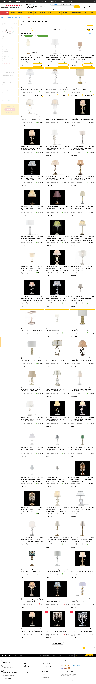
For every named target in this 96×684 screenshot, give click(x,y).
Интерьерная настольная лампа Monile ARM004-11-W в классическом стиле (57, 269)
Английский (7, 51)
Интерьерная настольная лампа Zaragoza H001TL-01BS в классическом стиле (30, 58)
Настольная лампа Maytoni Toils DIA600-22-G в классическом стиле (56, 630)
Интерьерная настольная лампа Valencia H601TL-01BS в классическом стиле (81, 600)
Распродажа (26, 668)
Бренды (62, 1)
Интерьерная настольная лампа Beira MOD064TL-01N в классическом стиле (32, 540)
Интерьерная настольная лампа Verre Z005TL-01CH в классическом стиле (56, 118)
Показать (10, 109)
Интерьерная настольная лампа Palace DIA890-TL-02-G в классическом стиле (81, 480)
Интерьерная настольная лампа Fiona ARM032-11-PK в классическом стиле (32, 420)
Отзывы (34, 1)
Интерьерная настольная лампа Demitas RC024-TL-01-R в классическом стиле (81, 179)
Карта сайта (26, 672)
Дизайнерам (53, 1)
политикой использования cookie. (69, 678)
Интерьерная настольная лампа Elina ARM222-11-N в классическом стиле (81, 420)
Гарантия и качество (46, 666)
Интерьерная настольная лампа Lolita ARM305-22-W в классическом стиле (56, 299)
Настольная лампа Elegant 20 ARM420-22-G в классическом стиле (82, 570)
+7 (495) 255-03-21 (36, 8)
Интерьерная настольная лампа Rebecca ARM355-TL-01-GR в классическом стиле (81, 209)
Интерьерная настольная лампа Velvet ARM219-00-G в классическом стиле (82, 118)
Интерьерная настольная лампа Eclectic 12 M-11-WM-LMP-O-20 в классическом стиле (30, 480)
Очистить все (89, 33)
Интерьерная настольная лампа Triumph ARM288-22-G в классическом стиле (56, 149)
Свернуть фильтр (27, 30)
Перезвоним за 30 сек (55, 4)
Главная (3, 17)
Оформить (89, 655)
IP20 (6, 85)
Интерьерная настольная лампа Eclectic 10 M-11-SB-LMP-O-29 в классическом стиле (81, 450)
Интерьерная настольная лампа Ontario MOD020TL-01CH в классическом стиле (30, 239)
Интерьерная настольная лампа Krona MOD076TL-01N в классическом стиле (81, 299)
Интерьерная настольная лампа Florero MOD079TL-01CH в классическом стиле (81, 390)
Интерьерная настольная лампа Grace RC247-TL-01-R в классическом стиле (57, 179)
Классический (28, 35)
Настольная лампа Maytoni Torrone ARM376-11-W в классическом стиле (31, 630)
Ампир (6, 49)
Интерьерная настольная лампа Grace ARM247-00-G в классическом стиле (31, 88)
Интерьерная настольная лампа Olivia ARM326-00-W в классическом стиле (82, 239)
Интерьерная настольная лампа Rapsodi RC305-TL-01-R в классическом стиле (30, 179)
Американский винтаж (9, 46)
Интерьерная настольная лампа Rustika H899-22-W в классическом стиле (31, 390)
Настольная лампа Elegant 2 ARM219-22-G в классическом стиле (32, 600)
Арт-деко (7, 53)
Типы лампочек (45, 677)
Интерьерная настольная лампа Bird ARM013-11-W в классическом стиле (57, 88)
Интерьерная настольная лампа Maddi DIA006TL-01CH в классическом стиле (81, 269)
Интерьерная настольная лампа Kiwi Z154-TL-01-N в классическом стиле (32, 329)
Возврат (26, 1)
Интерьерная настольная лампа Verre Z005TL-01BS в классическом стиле (31, 118)
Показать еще (57, 643)
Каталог (4, 13)
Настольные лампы (16, 17)
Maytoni (6, 92)
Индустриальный (8, 58)
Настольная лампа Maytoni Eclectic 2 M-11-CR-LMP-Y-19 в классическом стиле (57, 570)
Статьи (43, 675)
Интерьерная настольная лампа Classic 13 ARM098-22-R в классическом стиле (56, 600)
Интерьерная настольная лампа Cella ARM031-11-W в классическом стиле (31, 450)
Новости (44, 674)
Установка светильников (47, 665)
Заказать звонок (18, 655)
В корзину (37, 65)
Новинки (26, 669)
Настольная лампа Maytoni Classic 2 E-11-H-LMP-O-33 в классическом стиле (57, 540)
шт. (78, 655)
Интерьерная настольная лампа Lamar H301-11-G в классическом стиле (31, 359)
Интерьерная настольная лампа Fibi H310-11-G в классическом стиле (57, 359)
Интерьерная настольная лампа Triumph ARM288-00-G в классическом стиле (30, 149)
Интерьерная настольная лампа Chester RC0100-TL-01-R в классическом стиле (56, 209)
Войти (93, 1)
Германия (7, 100)
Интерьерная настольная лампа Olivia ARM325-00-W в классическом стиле (57, 239)
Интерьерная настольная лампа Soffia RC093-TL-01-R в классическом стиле (32, 209)
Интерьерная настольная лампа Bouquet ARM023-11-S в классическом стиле (81, 510)
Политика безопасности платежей (68, 671)
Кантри (6, 61)
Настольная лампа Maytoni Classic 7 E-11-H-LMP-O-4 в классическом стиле (82, 540)
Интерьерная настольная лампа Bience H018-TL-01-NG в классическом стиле (56, 390)
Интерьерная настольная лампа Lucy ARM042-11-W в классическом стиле (32, 299)
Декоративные (8, 39)
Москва (34, 4)
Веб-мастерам (45, 669)
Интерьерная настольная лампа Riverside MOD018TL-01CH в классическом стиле (56, 58)
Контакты (70, 1)
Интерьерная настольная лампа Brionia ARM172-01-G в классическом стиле (57, 510)
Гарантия (17, 1)
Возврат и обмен (46, 668)
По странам (26, 666)
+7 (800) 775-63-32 (36, 6)
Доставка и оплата (6, 1)
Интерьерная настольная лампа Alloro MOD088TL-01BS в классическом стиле (81, 88)
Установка (43, 1)
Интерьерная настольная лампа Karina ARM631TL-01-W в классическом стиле (56, 329)
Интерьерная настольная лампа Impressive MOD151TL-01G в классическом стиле (81, 329)
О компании (27, 661)
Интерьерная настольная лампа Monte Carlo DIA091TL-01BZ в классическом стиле (30, 269)
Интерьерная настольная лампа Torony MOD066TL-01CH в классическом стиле (81, 149)
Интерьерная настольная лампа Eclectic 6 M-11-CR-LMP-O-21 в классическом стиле (56, 450)
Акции (25, 671)
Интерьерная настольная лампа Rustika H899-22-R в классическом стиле (81, 359)
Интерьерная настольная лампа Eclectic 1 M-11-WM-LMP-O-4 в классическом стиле (56, 480)
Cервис (44, 661)
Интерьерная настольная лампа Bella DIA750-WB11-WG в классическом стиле (30, 510)
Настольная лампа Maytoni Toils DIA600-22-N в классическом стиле (81, 630)
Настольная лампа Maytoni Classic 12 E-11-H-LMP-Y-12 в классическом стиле (32, 570)
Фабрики (26, 665)
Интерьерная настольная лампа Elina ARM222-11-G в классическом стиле (56, 420)
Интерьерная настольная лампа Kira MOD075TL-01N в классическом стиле (82, 58)
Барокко (6, 56)
